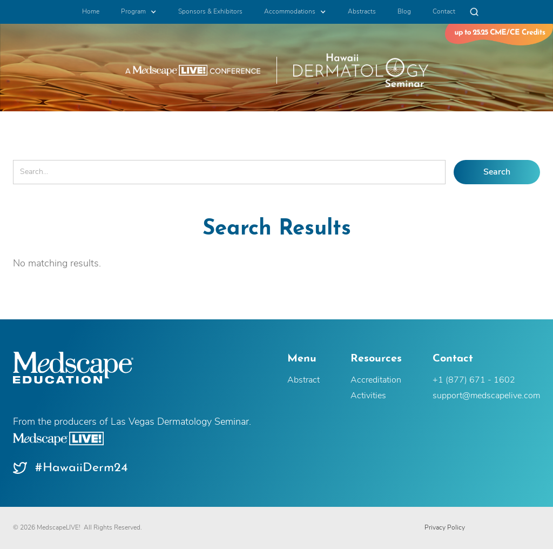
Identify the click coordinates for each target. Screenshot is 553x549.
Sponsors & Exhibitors (210, 12)
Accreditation (375, 380)
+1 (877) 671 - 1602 (474, 380)
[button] (138, 11)
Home (90, 12)
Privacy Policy (444, 528)
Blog (404, 12)
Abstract (303, 380)
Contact (444, 12)
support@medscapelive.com (486, 396)
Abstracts (362, 12)
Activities (368, 396)
